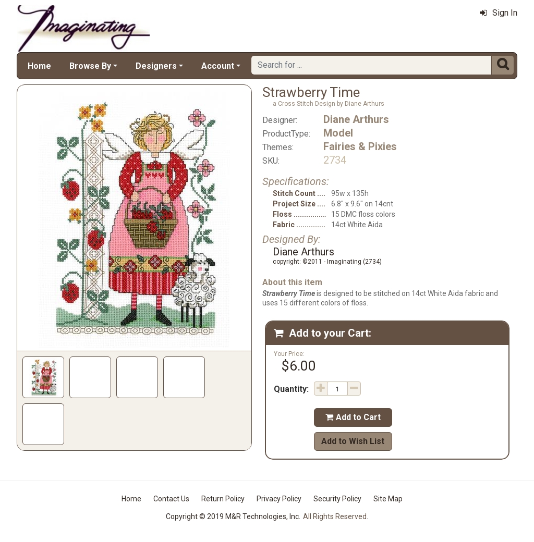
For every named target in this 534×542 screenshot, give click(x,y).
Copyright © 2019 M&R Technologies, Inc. (233, 516)
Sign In (498, 13)
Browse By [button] (90, 66)
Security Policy (337, 499)
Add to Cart (353, 417)
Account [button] (217, 66)
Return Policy (223, 499)
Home (39, 66)
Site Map (388, 499)
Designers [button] (156, 66)
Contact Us (171, 499)
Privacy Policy (279, 499)
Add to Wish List (352, 441)
